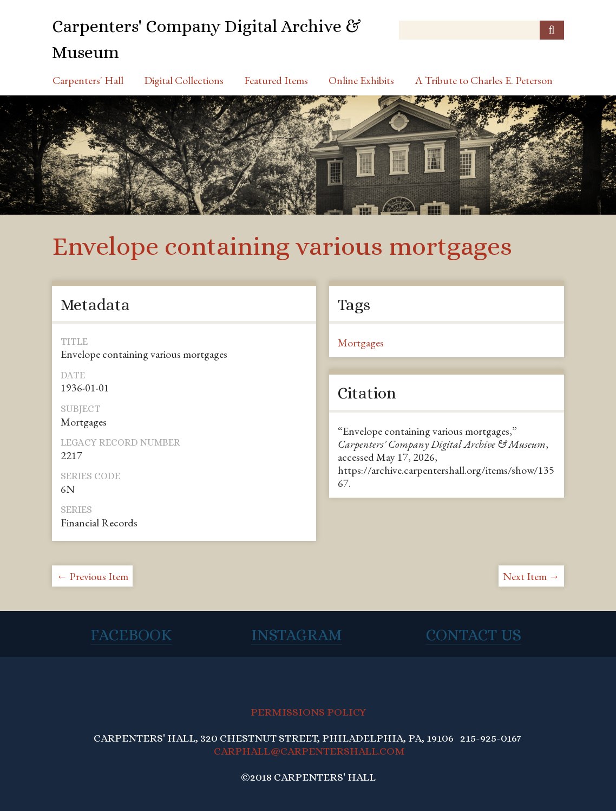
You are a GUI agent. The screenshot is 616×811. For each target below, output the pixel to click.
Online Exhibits (361, 80)
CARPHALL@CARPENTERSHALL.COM (309, 751)
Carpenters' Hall (88, 80)
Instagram (296, 635)
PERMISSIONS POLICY (308, 712)
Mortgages (361, 343)
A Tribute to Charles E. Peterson (484, 80)
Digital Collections (184, 80)
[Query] (481, 30)
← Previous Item (92, 576)
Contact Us (473, 635)
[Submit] (552, 30)
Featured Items (276, 80)
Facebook (131, 635)
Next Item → (531, 576)
